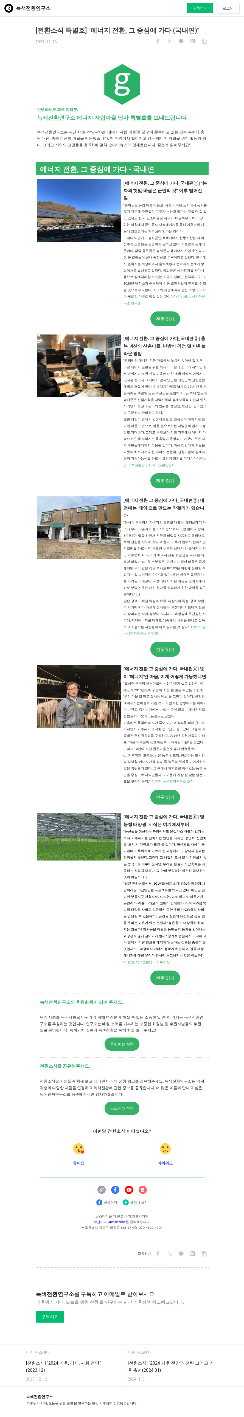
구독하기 (200, 8)
